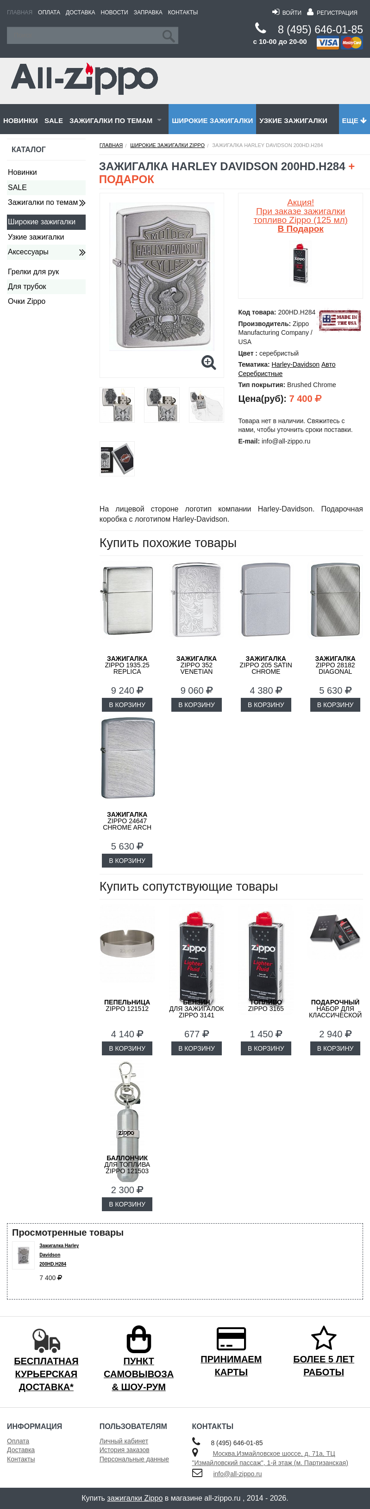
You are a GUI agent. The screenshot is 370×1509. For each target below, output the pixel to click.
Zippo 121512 (127, 1005)
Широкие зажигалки (212, 120)
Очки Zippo (26, 301)
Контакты (183, 12)
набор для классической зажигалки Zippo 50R (335, 1015)
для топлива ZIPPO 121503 (127, 1164)
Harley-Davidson (296, 364)
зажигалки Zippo (135, 1498)
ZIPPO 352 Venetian (196, 665)
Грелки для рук (33, 272)
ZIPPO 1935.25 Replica (127, 665)
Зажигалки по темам (110, 120)
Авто (328, 364)
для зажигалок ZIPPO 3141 (196, 1008)
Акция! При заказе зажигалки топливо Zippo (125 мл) (301, 215)
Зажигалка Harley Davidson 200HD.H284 (59, 1255)
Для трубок (27, 286)
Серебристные (260, 373)
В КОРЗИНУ (127, 704)
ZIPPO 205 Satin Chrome (266, 665)
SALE (53, 120)
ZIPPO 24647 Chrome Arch (127, 821)
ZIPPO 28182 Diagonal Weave (335, 668)
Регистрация (332, 13)
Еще (354, 120)
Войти (286, 13)
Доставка (80, 12)
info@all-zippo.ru (237, 1474)
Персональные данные (134, 1459)
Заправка (148, 12)
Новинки (20, 120)
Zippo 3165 (266, 1005)
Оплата (49, 12)
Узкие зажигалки (293, 120)
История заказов (125, 1450)
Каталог (29, 150)
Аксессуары (28, 252)
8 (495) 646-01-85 (320, 30)
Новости (114, 12)
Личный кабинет (124, 1441)
